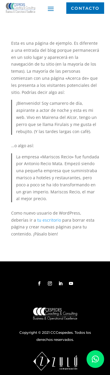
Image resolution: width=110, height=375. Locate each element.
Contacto (85, 8)
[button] (95, 359)
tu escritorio (49, 220)
